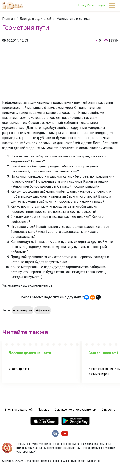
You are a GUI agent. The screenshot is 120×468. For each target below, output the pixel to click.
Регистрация (96, 5)
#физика (43, 310)
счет (94, 369)
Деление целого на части (29, 353)
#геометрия (22, 310)
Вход (82, 5)
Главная (8, 19)
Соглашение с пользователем (75, 409)
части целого (20, 369)
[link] (8, 19)
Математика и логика (73, 19)
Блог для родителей (35, 19)
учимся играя (100, 374)
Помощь (43, 409)
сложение (107, 369)
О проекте (108, 409)
